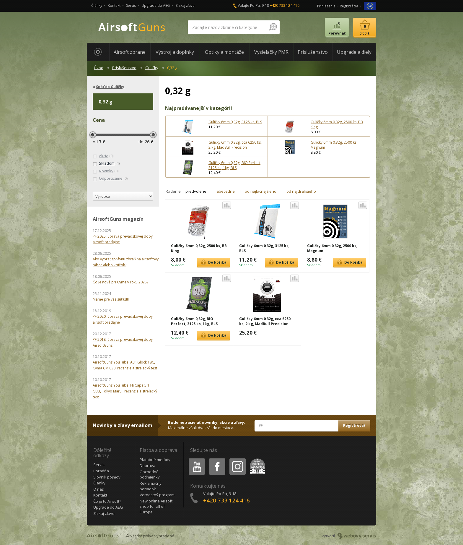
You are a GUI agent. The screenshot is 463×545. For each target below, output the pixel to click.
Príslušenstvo (124, 67)
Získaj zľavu (185, 5)
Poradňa (101, 470)
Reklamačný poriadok (151, 486)
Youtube (195, 459)
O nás (98, 489)
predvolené (195, 191)
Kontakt (114, 5)
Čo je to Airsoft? (107, 501)
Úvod (98, 67)
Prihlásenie (326, 6)
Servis (131, 5)
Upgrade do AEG (155, 5)
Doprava (147, 465)
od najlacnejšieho (260, 191)
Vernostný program (157, 494)
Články (96, 5)
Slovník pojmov (106, 477)
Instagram (237, 459)
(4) (106, 163)
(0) (103, 156)
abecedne (225, 191)
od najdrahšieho (301, 191)
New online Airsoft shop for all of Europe (156, 506)
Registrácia (349, 6)
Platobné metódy (155, 459)
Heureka (256, 459)
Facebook (216, 459)
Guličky (151, 67)
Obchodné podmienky (150, 474)
